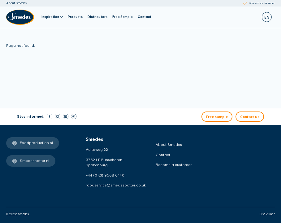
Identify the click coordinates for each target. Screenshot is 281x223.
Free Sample (122, 17)
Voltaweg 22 (97, 149)
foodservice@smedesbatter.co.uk (110, 185)
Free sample (217, 116)
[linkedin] (65, 116)
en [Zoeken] (267, 17)
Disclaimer (267, 214)
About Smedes (16, 3)
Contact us (249, 116)
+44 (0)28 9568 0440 (105, 175)
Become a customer (174, 165)
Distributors (97, 17)
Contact (144, 17)
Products (75, 17)
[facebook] (49, 116)
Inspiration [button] (52, 17)
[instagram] (57, 116)
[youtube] (73, 116)
